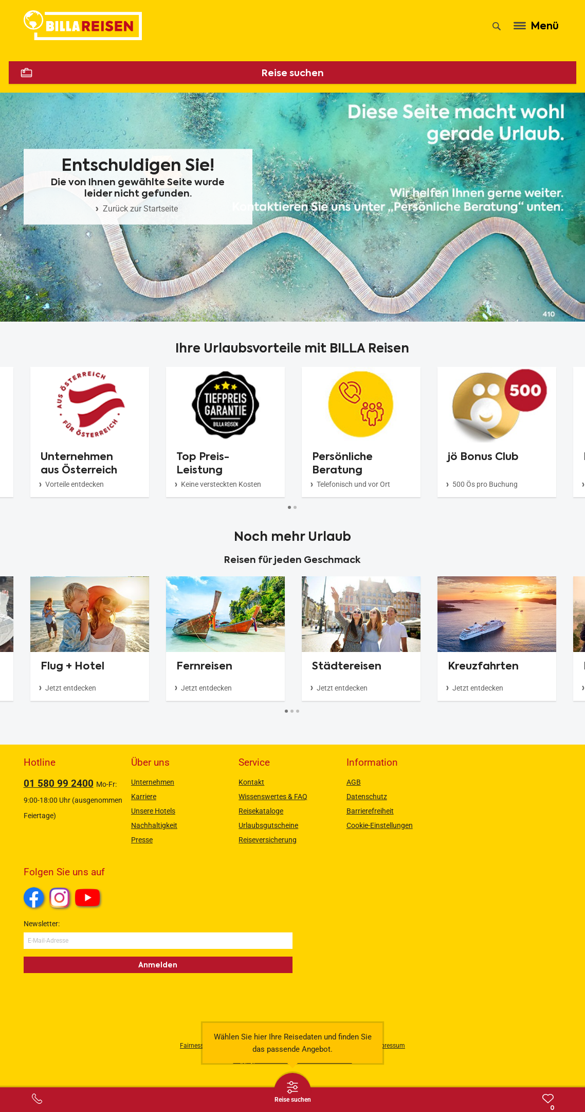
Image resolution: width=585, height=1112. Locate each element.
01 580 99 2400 (59, 783)
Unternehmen (152, 782)
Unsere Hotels (153, 811)
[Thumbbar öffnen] (292, 1091)
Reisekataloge (261, 811)
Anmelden (157, 965)
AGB (353, 782)
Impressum (389, 1045)
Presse (142, 840)
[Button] (289, 507)
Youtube (89, 899)
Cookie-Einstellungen (379, 825)
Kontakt (251, 782)
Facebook (34, 897)
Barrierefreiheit (370, 811)
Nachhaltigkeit (154, 825)
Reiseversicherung (268, 840)
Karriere (143, 796)
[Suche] (496, 26)
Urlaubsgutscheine (268, 825)
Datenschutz (366, 796)
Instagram (59, 897)
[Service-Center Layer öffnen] (37, 1098)
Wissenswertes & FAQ (273, 796)
